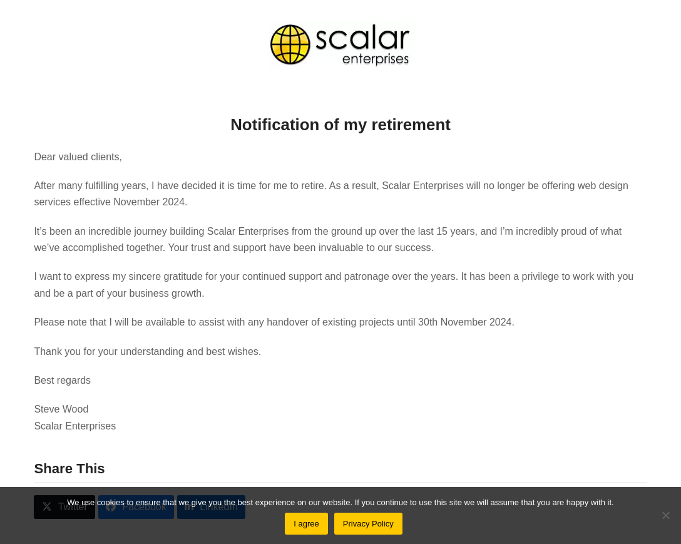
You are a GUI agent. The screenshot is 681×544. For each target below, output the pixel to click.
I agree (306, 523)
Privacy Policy (368, 523)
